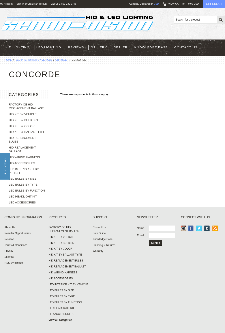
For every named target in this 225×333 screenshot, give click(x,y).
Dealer (121, 47)
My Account (6, 3)
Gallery (99, 47)
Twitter (199, 228)
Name (140, 228)
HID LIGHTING (18, 47)
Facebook (191, 228)
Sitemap (9, 256)
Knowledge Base (151, 47)
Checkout (214, 4)
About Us (9, 227)
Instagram (183, 228)
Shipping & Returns (104, 245)
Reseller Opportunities (17, 233)
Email (140, 235)
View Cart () (183, 3)
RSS (215, 228)
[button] (5, 166)
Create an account (37, 3)
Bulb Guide (99, 233)
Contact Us (185, 47)
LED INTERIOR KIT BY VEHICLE (34, 59)
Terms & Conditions (15, 245)
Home (8, 59)
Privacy (8, 250)
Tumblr (207, 228)
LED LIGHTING (48, 47)
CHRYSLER (62, 59)
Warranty (98, 250)
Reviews (76, 47)
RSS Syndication (14, 262)
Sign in (20, 3)
